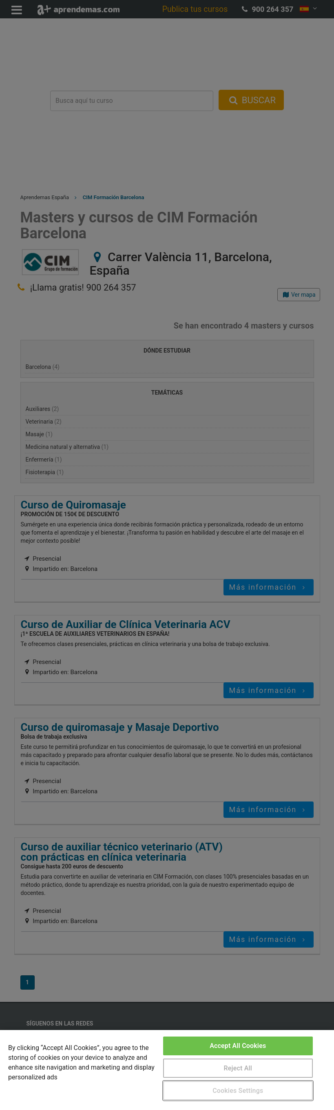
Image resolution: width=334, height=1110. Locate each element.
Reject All (237, 1068)
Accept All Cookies (238, 1046)
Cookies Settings (237, 1090)
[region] (167, 1070)
